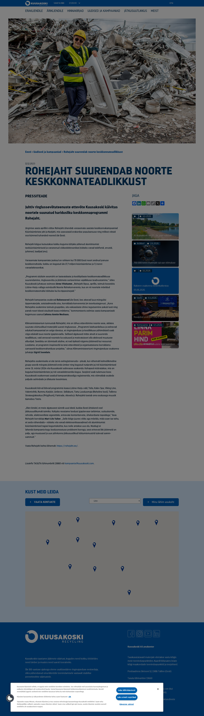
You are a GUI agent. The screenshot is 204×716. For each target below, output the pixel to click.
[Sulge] (158, 689)
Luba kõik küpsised (126, 690)
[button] (10, 698)
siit (70, 696)
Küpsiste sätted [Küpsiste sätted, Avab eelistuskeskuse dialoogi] (127, 704)
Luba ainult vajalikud (126, 697)
